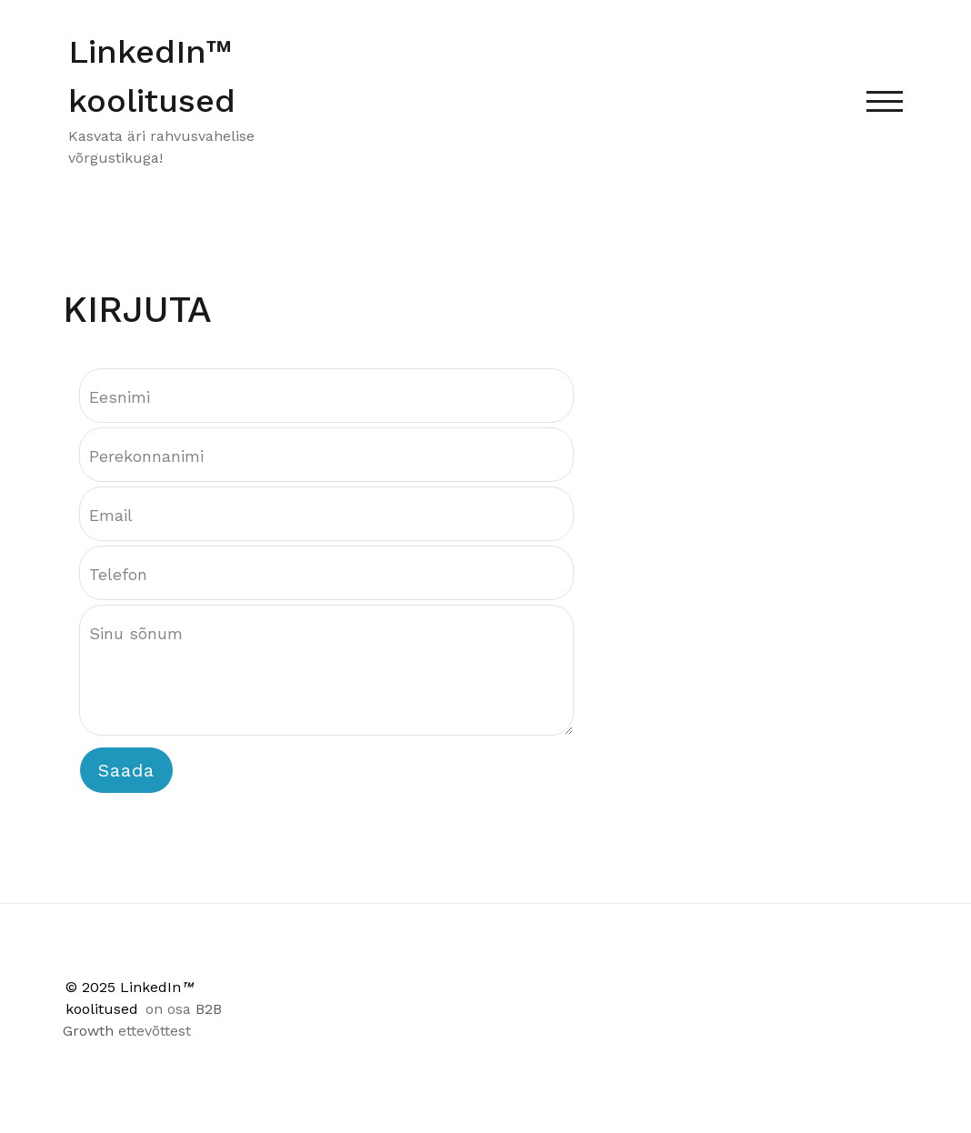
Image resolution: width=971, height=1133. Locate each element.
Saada (126, 770)
